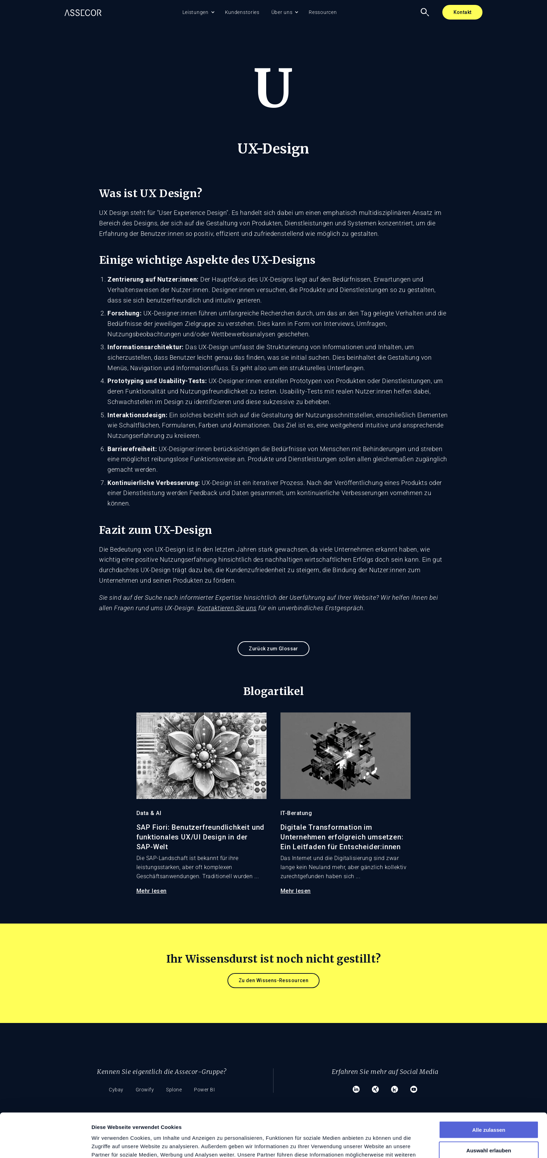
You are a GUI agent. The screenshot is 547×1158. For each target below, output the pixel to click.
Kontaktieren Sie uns (227, 608)
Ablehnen (489, 1130)
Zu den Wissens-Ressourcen (274, 980)
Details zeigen (371, 1144)
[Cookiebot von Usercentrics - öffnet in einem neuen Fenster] (45, 1144)
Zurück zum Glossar (273, 648)
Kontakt (463, 12)
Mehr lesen (151, 891)
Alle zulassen (488, 1088)
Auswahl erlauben (488, 1109)
